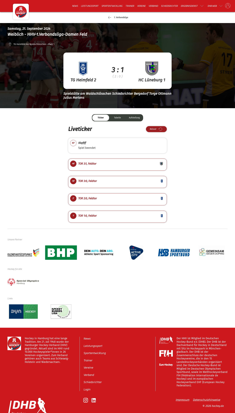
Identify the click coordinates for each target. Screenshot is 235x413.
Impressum (182, 399)
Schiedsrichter (169, 5)
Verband (153, 5)
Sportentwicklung (111, 5)
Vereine (141, 5)
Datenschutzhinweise (206, 399)
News (75, 5)
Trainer (129, 5)
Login (86, 389)
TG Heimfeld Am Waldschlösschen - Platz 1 (33, 44)
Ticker (101, 117)
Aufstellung (134, 117)
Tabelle (117, 117)
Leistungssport (89, 5)
